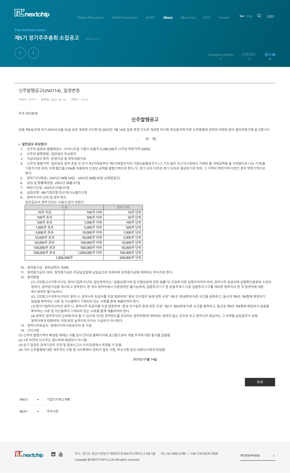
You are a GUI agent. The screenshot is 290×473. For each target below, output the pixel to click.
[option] (145, 36)
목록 (260, 382)
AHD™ (150, 17)
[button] (20, 53)
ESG (207, 17)
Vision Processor (90, 17)
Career (224, 17)
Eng (250, 17)
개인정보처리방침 (258, 455)
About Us (188, 17)
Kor (243, 17)
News (168, 17)
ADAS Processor (125, 17)
